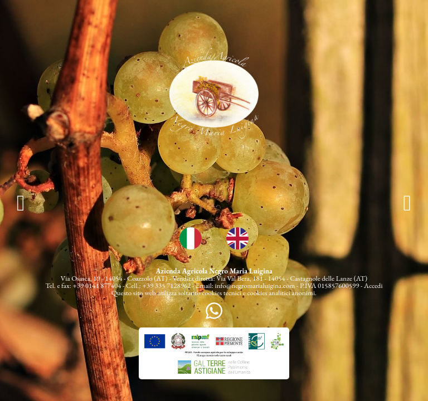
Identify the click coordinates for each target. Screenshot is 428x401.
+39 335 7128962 (166, 285)
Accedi (373, 285)
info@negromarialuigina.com (255, 285)
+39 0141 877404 (96, 285)
